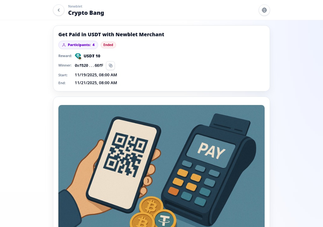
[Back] (58, 10)
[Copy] (110, 65)
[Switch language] (264, 10)
